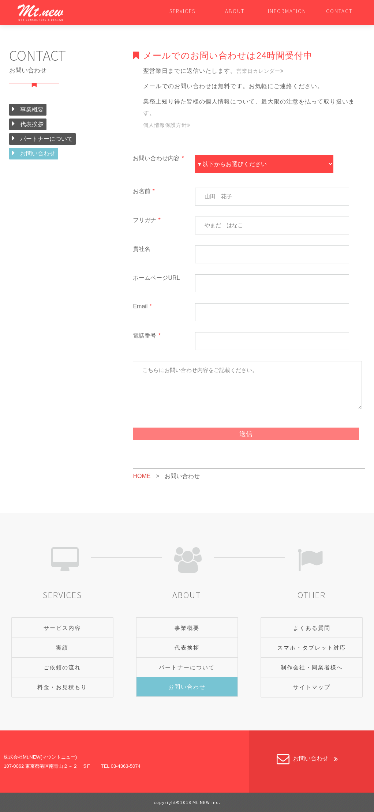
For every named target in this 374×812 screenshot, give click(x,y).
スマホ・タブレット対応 (311, 647)
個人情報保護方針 (166, 125)
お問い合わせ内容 (158, 158)
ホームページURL (156, 278)
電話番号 (146, 335)
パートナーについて (42, 138)
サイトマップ (311, 687)
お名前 (143, 191)
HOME (141, 476)
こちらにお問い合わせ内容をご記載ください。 (247, 385)
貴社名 (141, 249)
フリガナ (146, 220)
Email (142, 306)
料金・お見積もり (62, 687)
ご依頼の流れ (62, 667)
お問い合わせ (33, 153)
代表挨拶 (28, 123)
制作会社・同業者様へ (312, 667)
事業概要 (28, 109)
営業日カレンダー (260, 71)
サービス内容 (62, 628)
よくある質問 (311, 628)
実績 (62, 647)
